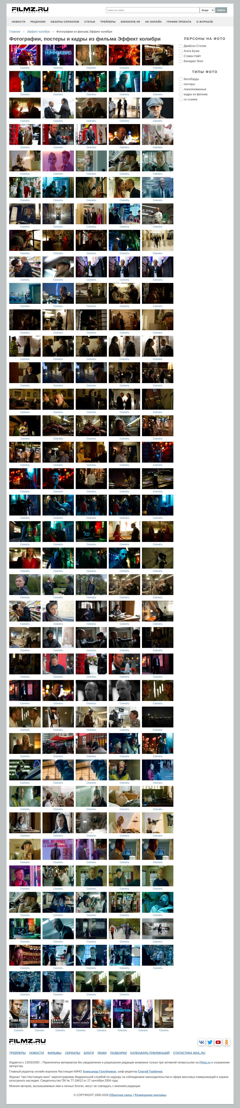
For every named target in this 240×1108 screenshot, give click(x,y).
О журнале (204, 21)
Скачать (25, 67)
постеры (189, 84)
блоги (89, 1053)
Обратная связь (120, 1095)
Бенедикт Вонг (193, 61)
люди (102, 1053)
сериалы (72, 1053)
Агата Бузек (191, 51)
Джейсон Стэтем (195, 45)
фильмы (54, 1053)
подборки (118, 1053)
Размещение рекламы (150, 1095)
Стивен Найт (192, 56)
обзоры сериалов (65, 21)
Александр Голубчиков (99, 1071)
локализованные (195, 89)
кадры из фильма (196, 94)
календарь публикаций (150, 1053)
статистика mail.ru (189, 1053)
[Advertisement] (206, 164)
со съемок (190, 99)
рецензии (38, 21)
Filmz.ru (204, 1062)
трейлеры (108, 21)
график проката (179, 21)
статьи (89, 21)
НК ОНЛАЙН (153, 21)
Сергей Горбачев (150, 1071)
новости (18, 21)
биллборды (191, 79)
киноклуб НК (130, 21)
